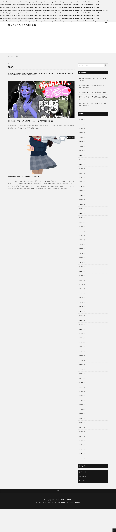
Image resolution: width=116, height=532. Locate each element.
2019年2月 (82, 395)
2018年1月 (82, 442)
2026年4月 (82, 119)
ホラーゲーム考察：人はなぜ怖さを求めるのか (32, 179)
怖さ (17, 56)
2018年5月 (82, 423)
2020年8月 (82, 343)
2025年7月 (82, 148)
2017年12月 (82, 447)
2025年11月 (82, 134)
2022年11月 (82, 243)
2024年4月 (82, 191)
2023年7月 (82, 219)
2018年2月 (82, 438)
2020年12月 (82, 328)
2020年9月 (82, 338)
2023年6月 (82, 224)
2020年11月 (82, 333)
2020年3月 (82, 362)
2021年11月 (82, 295)
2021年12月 (82, 290)
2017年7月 (82, 461)
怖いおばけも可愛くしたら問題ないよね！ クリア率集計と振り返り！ (40, 122)
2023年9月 (82, 214)
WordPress (77, 525)
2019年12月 (82, 371)
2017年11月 (82, 452)
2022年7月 (82, 262)
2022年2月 (82, 281)
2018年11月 (82, 409)
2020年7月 (82, 347)
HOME (11, 56)
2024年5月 (82, 186)
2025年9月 (82, 139)
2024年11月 (82, 176)
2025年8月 (82, 143)
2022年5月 (82, 271)
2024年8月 (82, 181)
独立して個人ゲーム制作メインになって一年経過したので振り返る (92, 104)
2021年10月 (82, 300)
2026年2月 (82, 124)
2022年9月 (82, 252)
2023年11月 (82, 210)
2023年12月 (82, 205)
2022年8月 (82, 257)
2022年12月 (82, 238)
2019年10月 (82, 381)
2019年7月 (82, 385)
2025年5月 (82, 157)
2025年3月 (82, 162)
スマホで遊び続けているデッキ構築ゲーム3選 (92, 92)
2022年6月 (82, 267)
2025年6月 (82, 153)
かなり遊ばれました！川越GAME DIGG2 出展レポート (92, 79)
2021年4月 (82, 309)
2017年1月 (82, 480)
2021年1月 (82, 324)
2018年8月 (82, 414)
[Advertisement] (58, 41)
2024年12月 (82, 172)
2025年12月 (82, 129)
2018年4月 (82, 428)
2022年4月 (82, 276)
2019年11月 (82, 376)
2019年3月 (82, 390)
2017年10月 (82, 457)
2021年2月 (82, 319)
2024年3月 (82, 195)
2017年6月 (82, 466)
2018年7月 (82, 419)
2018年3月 (82, 433)
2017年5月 (82, 471)
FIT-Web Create (60, 525)
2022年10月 (82, 248)
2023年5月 (82, 229)
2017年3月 (82, 476)
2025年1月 (82, 167)
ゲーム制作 (70, 82)
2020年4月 (82, 357)
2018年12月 (82, 404)
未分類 (82, 504)
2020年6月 (82, 352)
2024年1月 (82, 200)
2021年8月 (82, 305)
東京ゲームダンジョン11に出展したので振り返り (93, 98)
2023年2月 (82, 233)
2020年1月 (82, 366)
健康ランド (83, 499)
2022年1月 (82, 286)
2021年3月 (82, 314)
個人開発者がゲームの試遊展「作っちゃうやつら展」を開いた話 (92, 86)
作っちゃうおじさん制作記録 (22, 25)
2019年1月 (82, 400)
